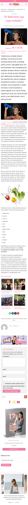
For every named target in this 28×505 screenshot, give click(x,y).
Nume (4, 369)
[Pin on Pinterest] (21, 48)
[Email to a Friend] (18, 48)
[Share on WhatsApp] (13, 48)
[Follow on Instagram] (14, 402)
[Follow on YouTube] (15, 1)
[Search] (26, 4)
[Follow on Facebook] (12, 1)
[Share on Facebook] (16, 48)
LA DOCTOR (19, 9)
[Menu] (2, 4)
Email (4, 376)
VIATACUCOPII (11, 9)
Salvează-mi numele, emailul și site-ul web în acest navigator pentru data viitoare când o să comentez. (14, 386)
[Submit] (25, 396)
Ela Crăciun (3, 9)
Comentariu (6, 356)
